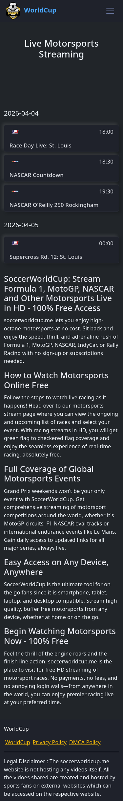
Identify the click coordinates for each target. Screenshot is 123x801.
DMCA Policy (85, 742)
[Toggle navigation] (110, 11)
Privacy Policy (50, 742)
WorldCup (17, 742)
